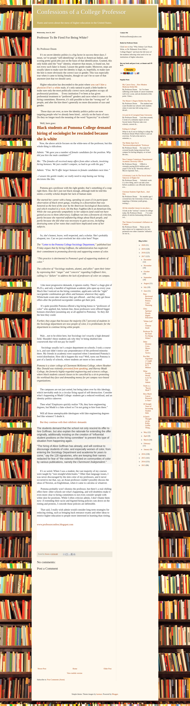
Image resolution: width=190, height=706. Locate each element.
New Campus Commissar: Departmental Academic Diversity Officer (137, 160)
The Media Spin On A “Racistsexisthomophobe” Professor (135, 144)
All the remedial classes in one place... (136, 208)
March (146, 440)
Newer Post (42, 669)
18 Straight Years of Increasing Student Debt (148, 408)
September (148, 277)
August (146, 283)
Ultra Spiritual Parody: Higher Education (148, 313)
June (146, 291)
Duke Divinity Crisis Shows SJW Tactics (147, 347)
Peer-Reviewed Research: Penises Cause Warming (148, 299)
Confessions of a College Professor (81, 11)
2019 (143, 249)
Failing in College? (129, 129)
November (147, 266)
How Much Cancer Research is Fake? (147, 397)
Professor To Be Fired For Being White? (148, 334)
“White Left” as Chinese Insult (148, 324)
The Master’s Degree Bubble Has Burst (137, 101)
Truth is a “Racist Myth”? (147, 388)
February (147, 444)
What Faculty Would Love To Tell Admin (147, 376)
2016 (143, 454)
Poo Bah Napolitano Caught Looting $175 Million (147, 362)
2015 (143, 458)
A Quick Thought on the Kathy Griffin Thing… (147, 422)
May (146, 432)
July (145, 287)
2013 (143, 465)
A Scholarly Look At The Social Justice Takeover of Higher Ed (137, 177)
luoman (99, 694)
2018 (143, 253)
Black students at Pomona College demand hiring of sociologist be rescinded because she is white (74, 133)
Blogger (115, 694)
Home (75, 669)
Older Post (108, 669)
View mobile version (74, 673)
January (147, 449)
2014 (143, 462)
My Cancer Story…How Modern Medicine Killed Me (134, 86)
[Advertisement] (74, 647)
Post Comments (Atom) (56, 680)
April (146, 436)
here (126, 47)
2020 (143, 245)
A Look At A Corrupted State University (137, 115)
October (147, 272)
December (147, 260)
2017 (143, 256)
